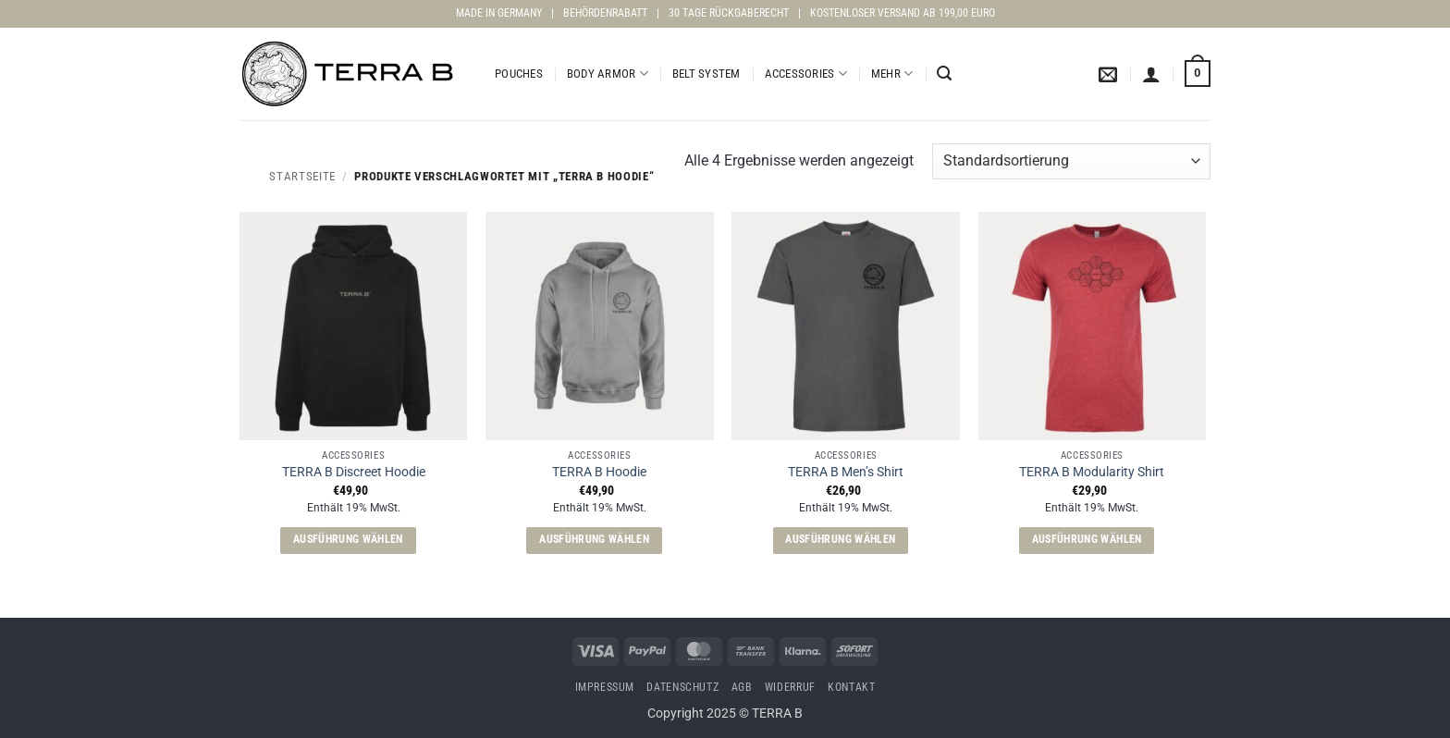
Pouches (519, 73)
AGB (742, 687)
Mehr (892, 73)
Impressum (605, 687)
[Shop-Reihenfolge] (1071, 161)
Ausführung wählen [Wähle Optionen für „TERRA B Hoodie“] (594, 539)
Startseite (302, 176)
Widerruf (790, 687)
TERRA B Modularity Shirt (1091, 472)
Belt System (706, 73)
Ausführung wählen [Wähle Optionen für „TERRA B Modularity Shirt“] (1087, 539)
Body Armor (607, 73)
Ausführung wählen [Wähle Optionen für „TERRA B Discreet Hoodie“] (348, 539)
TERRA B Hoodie (599, 472)
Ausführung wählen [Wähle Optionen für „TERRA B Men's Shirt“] (840, 539)
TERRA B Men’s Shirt (845, 472)
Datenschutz (682, 687)
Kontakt (851, 687)
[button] (944, 73)
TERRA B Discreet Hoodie (353, 472)
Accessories (806, 73)
